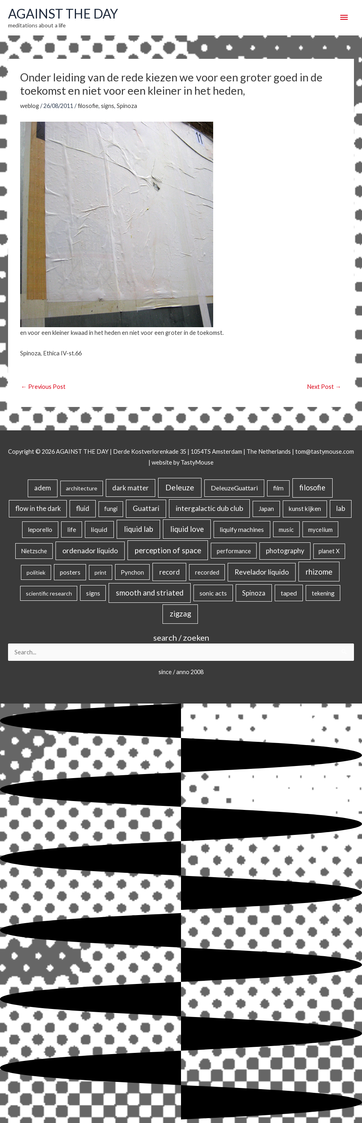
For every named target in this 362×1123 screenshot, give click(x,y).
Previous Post (43, 386)
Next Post (324, 386)
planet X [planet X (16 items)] (329, 551)
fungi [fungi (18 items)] (110, 508)
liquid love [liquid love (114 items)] (187, 529)
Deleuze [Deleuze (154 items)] (179, 487)
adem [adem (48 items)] (42, 488)
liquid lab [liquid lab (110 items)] (138, 529)
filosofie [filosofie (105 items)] (312, 487)
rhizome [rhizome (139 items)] (319, 571)
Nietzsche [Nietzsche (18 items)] (34, 551)
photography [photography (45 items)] (285, 551)
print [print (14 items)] (101, 572)
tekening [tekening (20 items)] (323, 593)
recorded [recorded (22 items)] (207, 572)
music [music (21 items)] (286, 529)
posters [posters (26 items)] (70, 572)
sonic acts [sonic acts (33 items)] (213, 593)
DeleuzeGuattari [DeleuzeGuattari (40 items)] (234, 488)
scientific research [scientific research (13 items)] (49, 593)
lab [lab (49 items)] (340, 508)
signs (107, 105)
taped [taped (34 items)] (289, 593)
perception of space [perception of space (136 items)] (168, 550)
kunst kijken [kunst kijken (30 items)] (305, 508)
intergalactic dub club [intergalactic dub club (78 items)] (209, 508)
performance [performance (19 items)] (234, 550)
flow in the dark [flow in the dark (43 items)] (38, 508)
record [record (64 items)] (169, 572)
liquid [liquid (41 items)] (99, 529)
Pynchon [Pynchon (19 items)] (132, 572)
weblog (29, 105)
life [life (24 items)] (71, 529)
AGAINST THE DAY (63, 13)
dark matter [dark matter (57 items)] (130, 488)
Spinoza (127, 105)
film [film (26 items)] (278, 488)
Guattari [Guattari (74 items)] (146, 508)
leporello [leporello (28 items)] (40, 529)
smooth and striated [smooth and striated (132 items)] (149, 592)
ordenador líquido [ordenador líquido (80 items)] (90, 550)
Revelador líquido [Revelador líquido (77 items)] (261, 572)
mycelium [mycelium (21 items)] (320, 529)
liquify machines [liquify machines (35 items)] (242, 529)
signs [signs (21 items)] (93, 593)
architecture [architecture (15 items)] (81, 488)
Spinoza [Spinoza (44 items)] (253, 593)
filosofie (88, 105)
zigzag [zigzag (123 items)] (180, 613)
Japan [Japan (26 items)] (266, 508)
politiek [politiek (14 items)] (36, 572)
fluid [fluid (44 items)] (82, 508)
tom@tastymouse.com (324, 451)
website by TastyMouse (183, 462)
